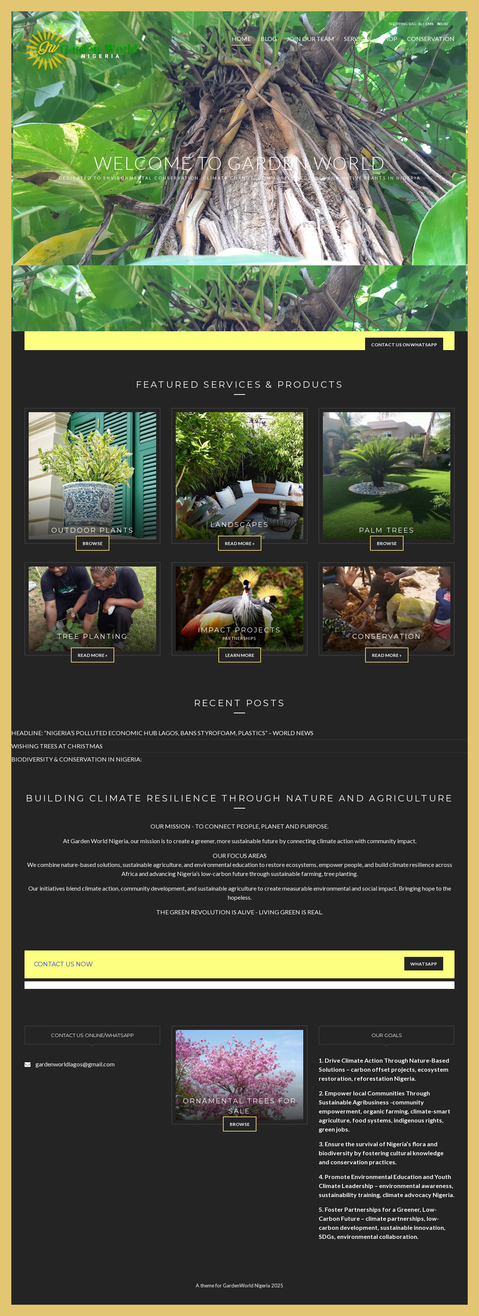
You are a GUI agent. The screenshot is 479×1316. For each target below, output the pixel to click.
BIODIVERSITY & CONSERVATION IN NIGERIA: (76, 759)
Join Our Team (310, 38)
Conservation (430, 38)
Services (357, 38)
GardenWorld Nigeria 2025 (253, 1285)
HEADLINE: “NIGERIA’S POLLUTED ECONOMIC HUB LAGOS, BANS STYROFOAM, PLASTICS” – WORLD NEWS (162, 732)
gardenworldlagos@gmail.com (75, 1064)
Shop (389, 38)
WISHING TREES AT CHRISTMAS (57, 745)
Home (241, 38)
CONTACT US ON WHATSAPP (404, 344)
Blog (269, 38)
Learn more (239, 655)
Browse (93, 543)
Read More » (240, 543)
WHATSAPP (423, 964)
